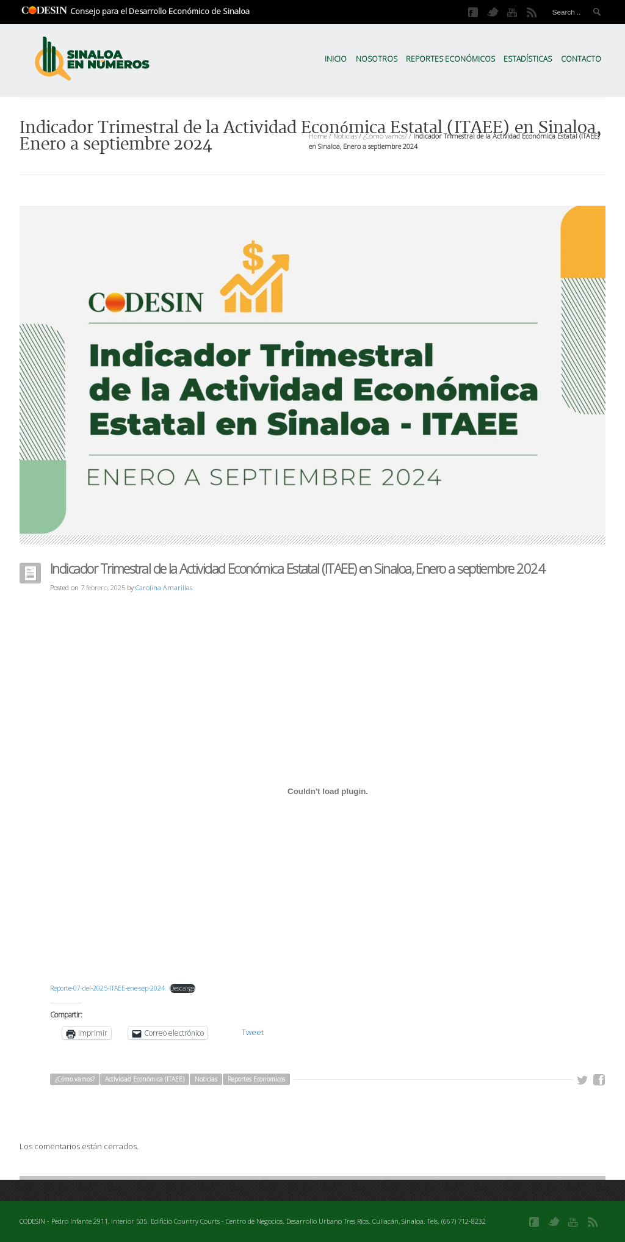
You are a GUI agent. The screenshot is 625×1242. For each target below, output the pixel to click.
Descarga (182, 988)
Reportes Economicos (256, 1079)
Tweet (253, 1032)
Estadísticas (528, 59)
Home (318, 135)
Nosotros (376, 59)
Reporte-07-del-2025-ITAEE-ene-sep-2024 (107, 988)
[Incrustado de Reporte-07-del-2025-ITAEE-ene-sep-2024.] (327, 791)
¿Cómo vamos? (385, 135)
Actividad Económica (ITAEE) (144, 1079)
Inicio (336, 59)
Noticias (345, 135)
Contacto (581, 59)
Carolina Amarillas (163, 587)
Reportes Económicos (450, 59)
